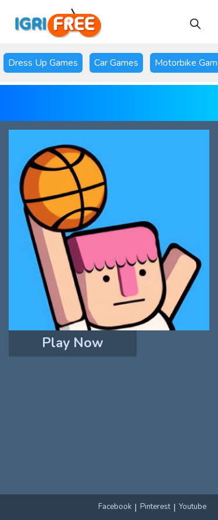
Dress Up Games (43, 62)
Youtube (192, 506)
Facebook (114, 506)
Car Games (116, 62)
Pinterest (155, 506)
